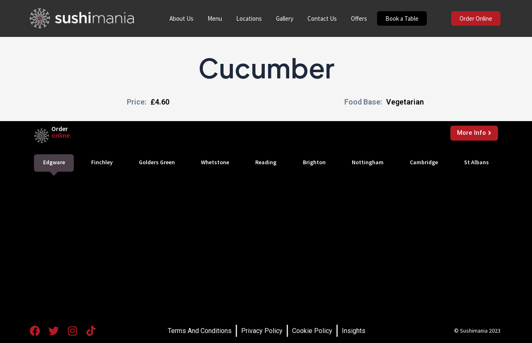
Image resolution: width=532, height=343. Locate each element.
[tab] (54, 163)
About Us (181, 18)
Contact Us (322, 18)
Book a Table (401, 18)
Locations (249, 18)
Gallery (284, 18)
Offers (359, 18)
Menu (215, 18)
